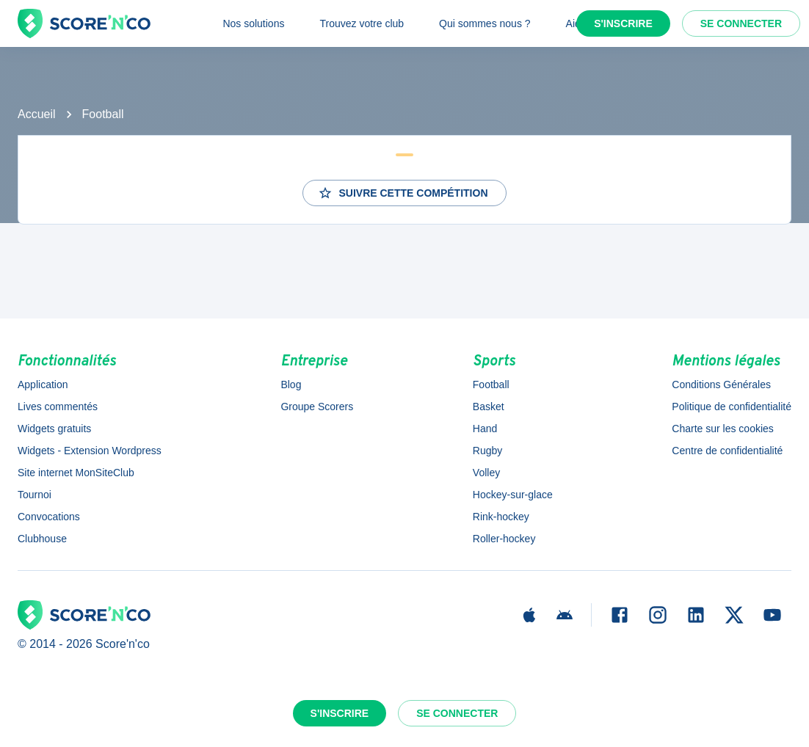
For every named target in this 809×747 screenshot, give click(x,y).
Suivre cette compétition (402, 193)
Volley (486, 472)
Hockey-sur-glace (513, 494)
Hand (485, 428)
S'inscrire (623, 23)
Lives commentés (58, 406)
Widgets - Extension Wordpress (90, 450)
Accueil (37, 114)
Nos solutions (253, 23)
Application (43, 384)
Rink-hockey (501, 516)
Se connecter (741, 23)
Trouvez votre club (361, 23)
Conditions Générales (721, 384)
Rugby (487, 450)
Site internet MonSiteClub (76, 472)
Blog (290, 384)
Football (103, 114)
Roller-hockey (504, 538)
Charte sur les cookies (723, 428)
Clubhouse (42, 538)
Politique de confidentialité (731, 406)
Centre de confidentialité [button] (727, 450)
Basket (488, 406)
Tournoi (34, 494)
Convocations (49, 516)
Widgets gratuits (54, 428)
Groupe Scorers (316, 406)
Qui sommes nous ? (485, 23)
